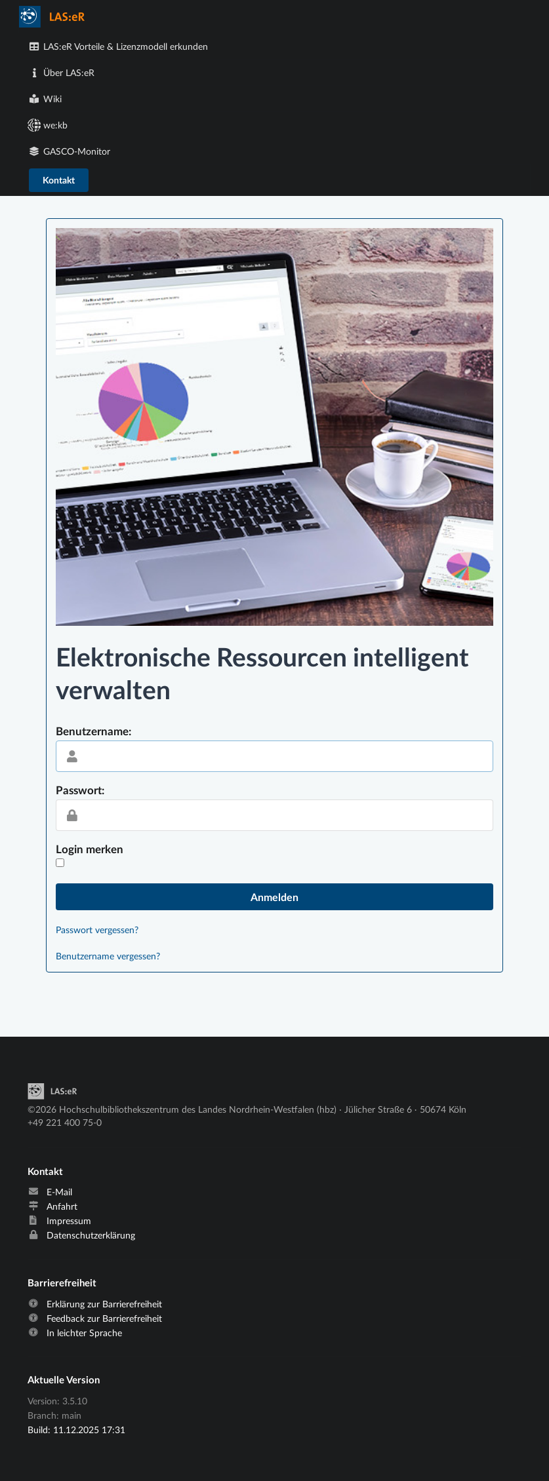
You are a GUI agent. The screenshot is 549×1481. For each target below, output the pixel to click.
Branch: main (54, 1415)
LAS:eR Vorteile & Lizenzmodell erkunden (118, 46)
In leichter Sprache (84, 1333)
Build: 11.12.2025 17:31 (76, 1429)
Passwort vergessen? (97, 929)
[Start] (52, 1096)
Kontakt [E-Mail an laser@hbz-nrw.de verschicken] (59, 179)
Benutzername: (93, 731)
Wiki (45, 98)
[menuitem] (274, 16)
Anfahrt (62, 1206)
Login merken (89, 849)
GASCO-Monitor (69, 151)
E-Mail (59, 1192)
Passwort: (80, 790)
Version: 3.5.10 (57, 1401)
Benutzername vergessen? (108, 955)
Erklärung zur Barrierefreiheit (104, 1304)
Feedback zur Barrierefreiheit (104, 1318)
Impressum (69, 1221)
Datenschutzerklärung (91, 1235)
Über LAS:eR (61, 72)
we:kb (48, 124)
